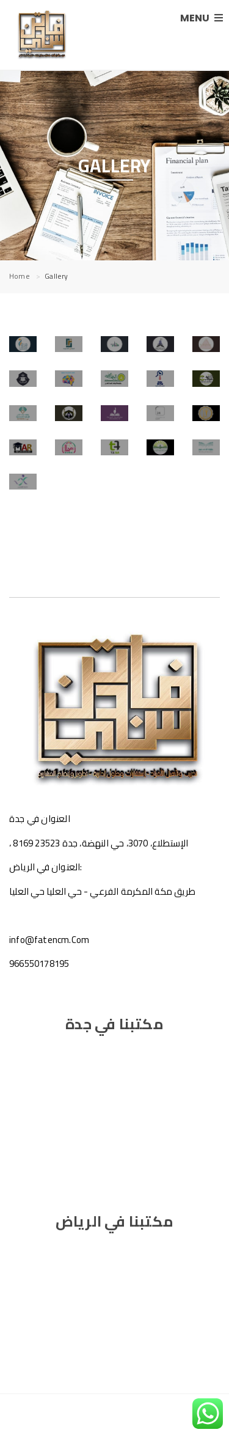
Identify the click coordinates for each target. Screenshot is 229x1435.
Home (19, 276)
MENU (201, 18)
